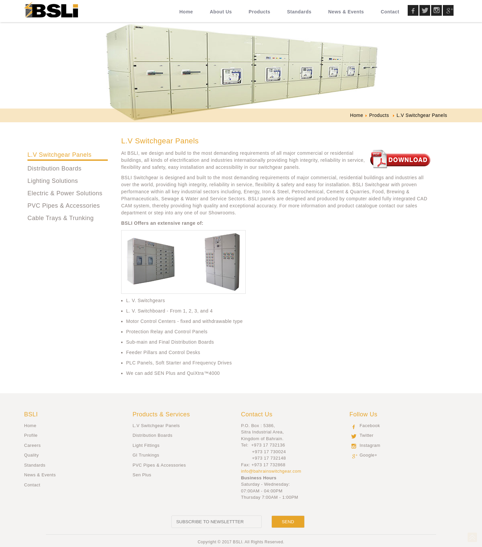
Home (30, 425)
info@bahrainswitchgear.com (271, 471)
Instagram (369, 445)
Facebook (369, 425)
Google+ (368, 455)
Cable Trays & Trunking (60, 218)
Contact (32, 484)
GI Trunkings (146, 455)
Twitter (366, 435)
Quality (31, 455)
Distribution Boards (54, 168)
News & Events (40, 474)
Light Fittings (146, 445)
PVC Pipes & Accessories (63, 205)
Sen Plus (142, 474)
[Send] (288, 522)
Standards (35, 465)
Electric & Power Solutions (64, 193)
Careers (32, 445)
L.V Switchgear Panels (59, 154)
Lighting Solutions (52, 181)
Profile (30, 435)
